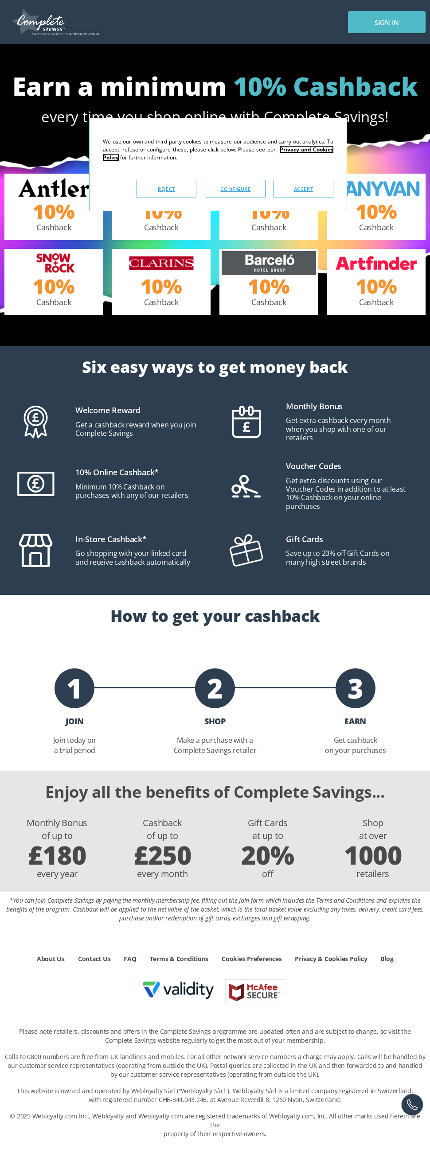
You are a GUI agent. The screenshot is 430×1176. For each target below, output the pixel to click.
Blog (386, 959)
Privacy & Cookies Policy (331, 959)
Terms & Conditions (179, 959)
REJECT (166, 189)
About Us (51, 959)
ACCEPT (303, 189)
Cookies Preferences (251, 959)
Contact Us (94, 959)
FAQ (130, 959)
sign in (387, 22)
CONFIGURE (235, 189)
